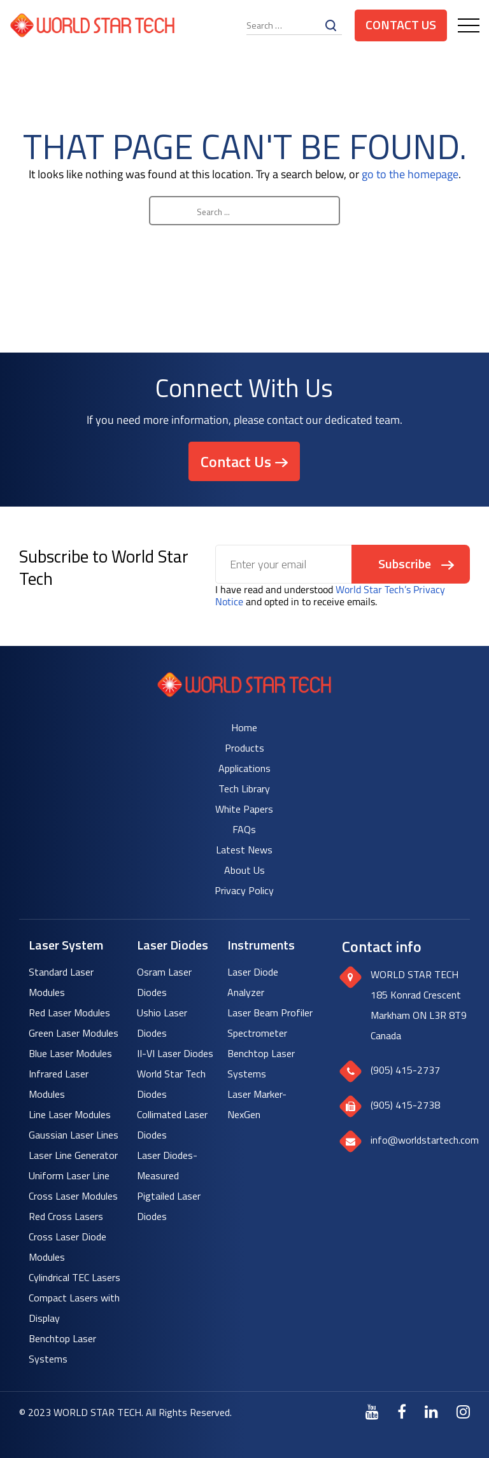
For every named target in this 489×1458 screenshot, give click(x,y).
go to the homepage (410, 174)
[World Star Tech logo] (244, 693)
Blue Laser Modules (70, 1053)
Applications (244, 768)
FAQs (244, 829)
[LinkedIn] (431, 1411)
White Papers (244, 809)
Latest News (244, 849)
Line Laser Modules (70, 1114)
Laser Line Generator (73, 1155)
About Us (244, 870)
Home (244, 727)
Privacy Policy (244, 890)
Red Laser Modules (69, 1012)
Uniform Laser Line (69, 1175)
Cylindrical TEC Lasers (74, 1277)
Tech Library (244, 788)
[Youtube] (372, 1411)
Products (244, 747)
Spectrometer (257, 1033)
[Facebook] (401, 1411)
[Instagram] (463, 1411)
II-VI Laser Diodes (175, 1053)
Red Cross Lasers (66, 1216)
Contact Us (400, 24)
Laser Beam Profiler (270, 1012)
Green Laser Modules (73, 1033)
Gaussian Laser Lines (73, 1134)
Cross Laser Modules (73, 1195)
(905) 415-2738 (405, 1104)
